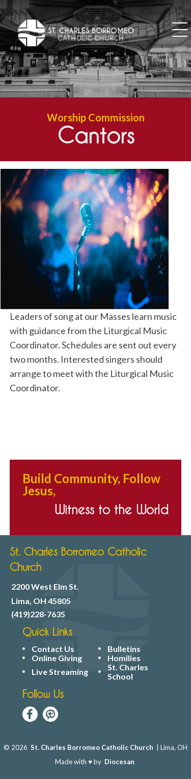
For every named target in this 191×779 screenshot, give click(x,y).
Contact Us (53, 649)
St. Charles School (127, 672)
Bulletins (124, 649)
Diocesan (119, 762)
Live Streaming (60, 671)
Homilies (124, 658)
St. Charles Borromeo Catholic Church (92, 747)
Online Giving (57, 658)
